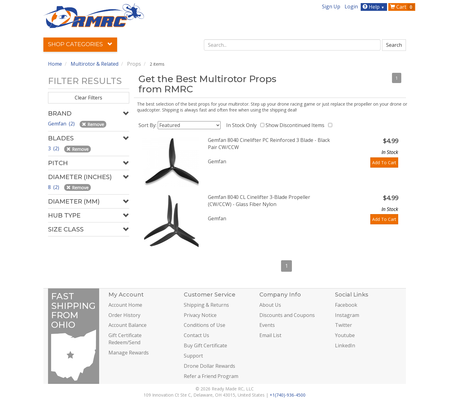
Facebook (346, 304)
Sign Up (331, 6)
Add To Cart (384, 162)
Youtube (345, 335)
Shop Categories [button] (80, 44)
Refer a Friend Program (211, 376)
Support (193, 355)
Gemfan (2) (62, 123)
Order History (124, 315)
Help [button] (374, 6)
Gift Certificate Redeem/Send (125, 339)
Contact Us (196, 335)
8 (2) (54, 187)
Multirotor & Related (94, 63)
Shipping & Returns (206, 304)
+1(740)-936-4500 (288, 395)
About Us (270, 304)
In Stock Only (242, 125)
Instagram (347, 315)
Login (351, 6)
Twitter (343, 325)
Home (55, 63)
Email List (270, 335)
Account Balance (127, 325)
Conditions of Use (204, 325)
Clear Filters (88, 97)
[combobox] (292, 45)
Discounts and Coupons (287, 315)
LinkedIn (345, 345)
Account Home (125, 304)
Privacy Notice (200, 315)
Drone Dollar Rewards (209, 366)
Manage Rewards (128, 352)
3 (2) (54, 148)
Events (267, 325)
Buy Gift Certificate (205, 345)
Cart (402, 6)
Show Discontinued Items (296, 125)
